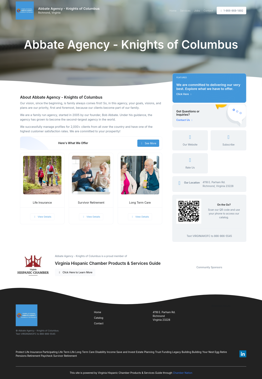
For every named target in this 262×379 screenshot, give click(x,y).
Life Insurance (42, 202)
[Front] (25, 10)
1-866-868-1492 (231, 10)
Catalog (98, 317)
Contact (208, 10)
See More (148, 143)
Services (185, 10)
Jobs (197, 10)
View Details (42, 216)
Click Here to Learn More (75, 272)
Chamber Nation (182, 372)
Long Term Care (140, 202)
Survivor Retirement (91, 202)
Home (173, 10)
